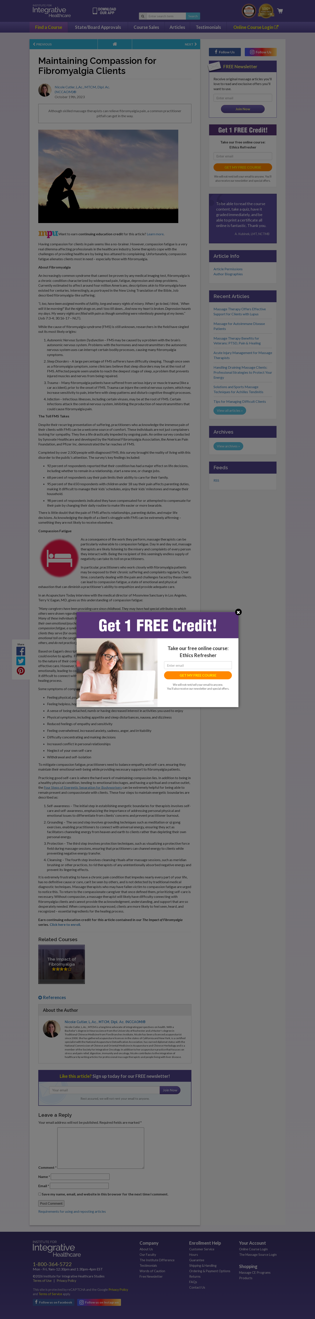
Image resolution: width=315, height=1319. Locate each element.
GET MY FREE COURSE (198, 675)
